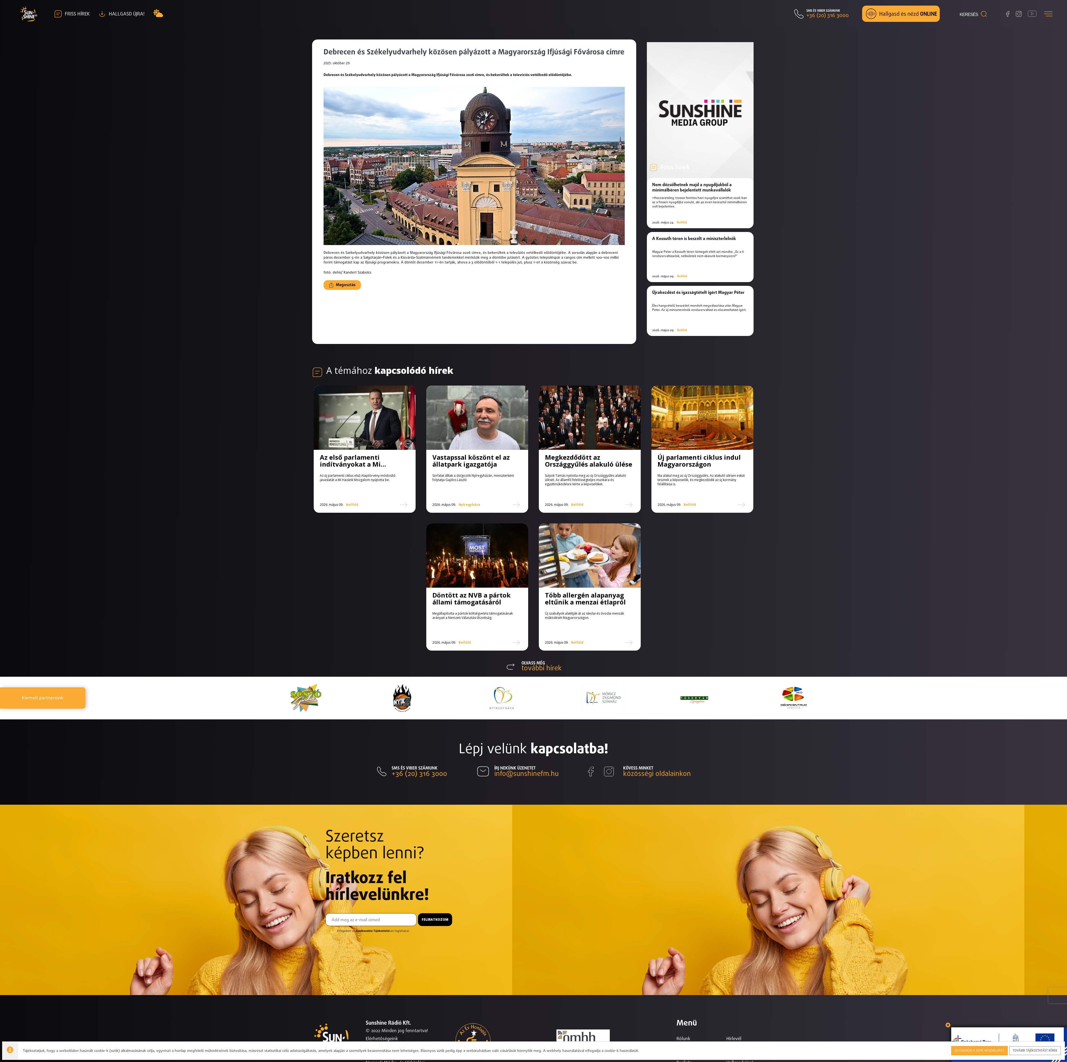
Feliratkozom (435, 926)
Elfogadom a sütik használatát (980, 1049)
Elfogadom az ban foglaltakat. (373, 937)
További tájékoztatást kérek (1035, 1049)
